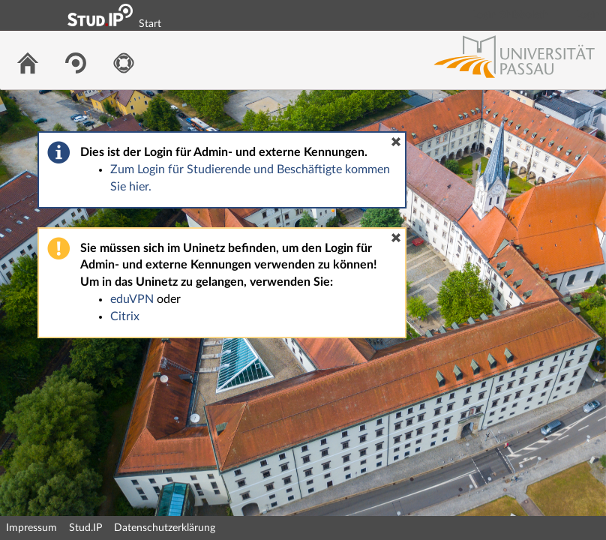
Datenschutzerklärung (164, 528)
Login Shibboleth (510, 15)
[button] (396, 142)
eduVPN (132, 299)
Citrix (125, 316)
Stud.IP (85, 528)
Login (588, 15)
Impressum (31, 528)
